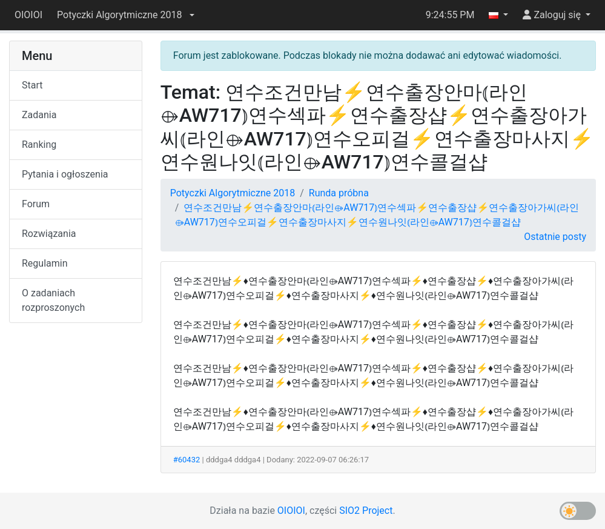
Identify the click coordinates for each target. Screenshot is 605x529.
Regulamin (45, 263)
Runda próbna (339, 193)
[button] (125, 15)
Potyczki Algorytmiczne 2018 (232, 193)
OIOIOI (28, 15)
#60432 (186, 459)
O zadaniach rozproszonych (53, 300)
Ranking (39, 144)
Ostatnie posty (555, 236)
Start (32, 85)
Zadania (39, 115)
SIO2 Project (365, 510)
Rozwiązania (49, 233)
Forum (36, 204)
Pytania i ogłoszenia (65, 174)
